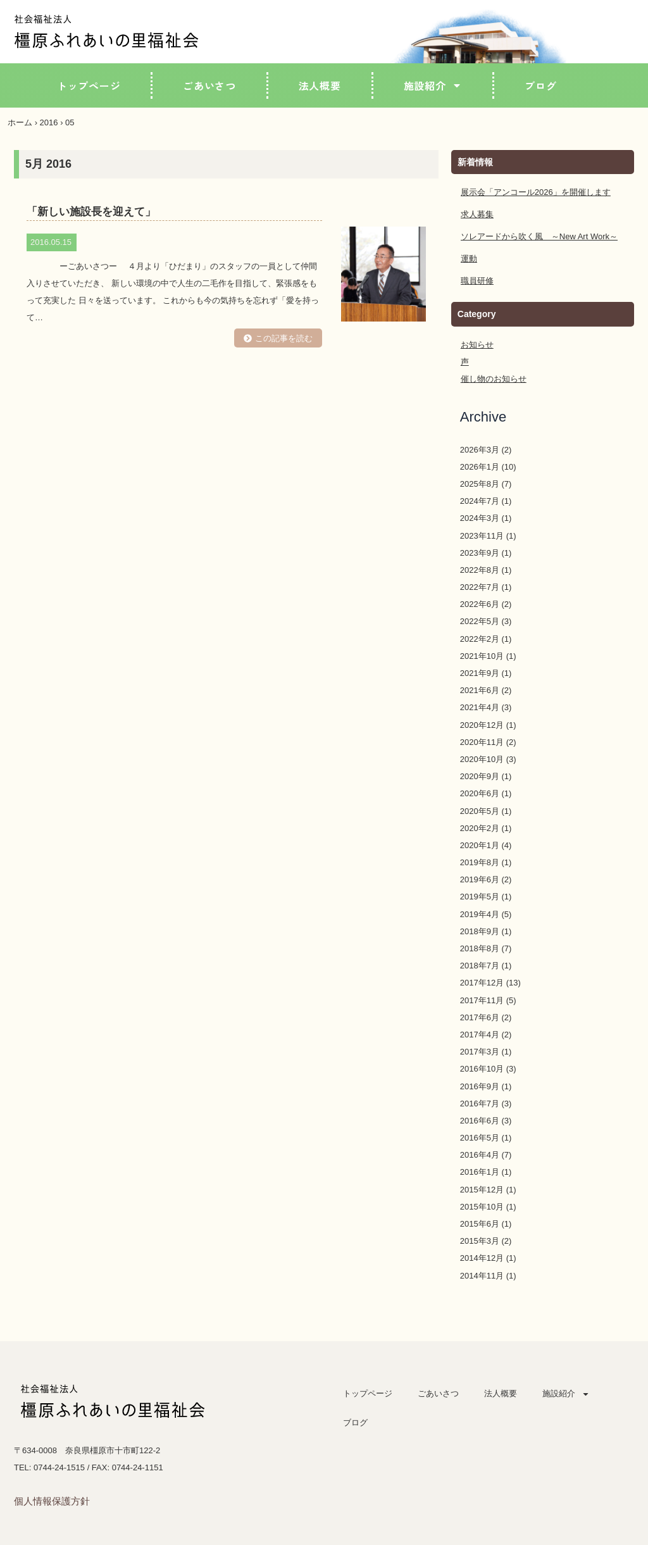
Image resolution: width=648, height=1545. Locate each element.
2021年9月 (479, 673)
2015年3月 (479, 1241)
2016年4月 (479, 1155)
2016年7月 (479, 1103)
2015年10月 (482, 1206)
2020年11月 (482, 742)
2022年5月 (479, 621)
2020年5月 (479, 811)
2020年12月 (482, 725)
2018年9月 (479, 931)
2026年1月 (479, 467)
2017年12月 (482, 982)
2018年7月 (479, 965)
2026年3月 (479, 449)
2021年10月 (482, 656)
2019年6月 (479, 879)
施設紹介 (433, 85)
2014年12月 (482, 1258)
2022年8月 (479, 570)
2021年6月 (479, 690)
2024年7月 (479, 501)
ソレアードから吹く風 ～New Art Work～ (539, 236)
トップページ (88, 85)
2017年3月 (479, 1051)
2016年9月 (479, 1086)
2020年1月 (479, 845)
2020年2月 (479, 828)
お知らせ (477, 344)
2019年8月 (479, 862)
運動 (469, 258)
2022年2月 (479, 639)
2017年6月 (479, 1017)
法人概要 (320, 85)
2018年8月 (479, 948)
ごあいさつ (209, 85)
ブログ (540, 85)
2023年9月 (479, 553)
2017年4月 (479, 1034)
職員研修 (477, 280)
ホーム (20, 122)
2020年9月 (479, 776)
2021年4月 (479, 707)
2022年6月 (479, 604)
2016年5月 (479, 1137)
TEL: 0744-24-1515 (49, 1467)
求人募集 (477, 214)
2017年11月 (482, 1000)
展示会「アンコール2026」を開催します (536, 192)
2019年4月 (479, 914)
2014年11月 (482, 1275)
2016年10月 (482, 1068)
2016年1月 (479, 1172)
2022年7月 (479, 587)
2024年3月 (479, 518)
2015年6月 (479, 1224)
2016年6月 (479, 1120)
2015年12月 (482, 1189)
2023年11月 (482, 536)
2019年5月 (479, 896)
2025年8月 (479, 484)
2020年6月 (479, 793)
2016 (49, 122)
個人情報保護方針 (52, 1501)
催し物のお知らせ (493, 379)
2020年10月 (482, 759)
